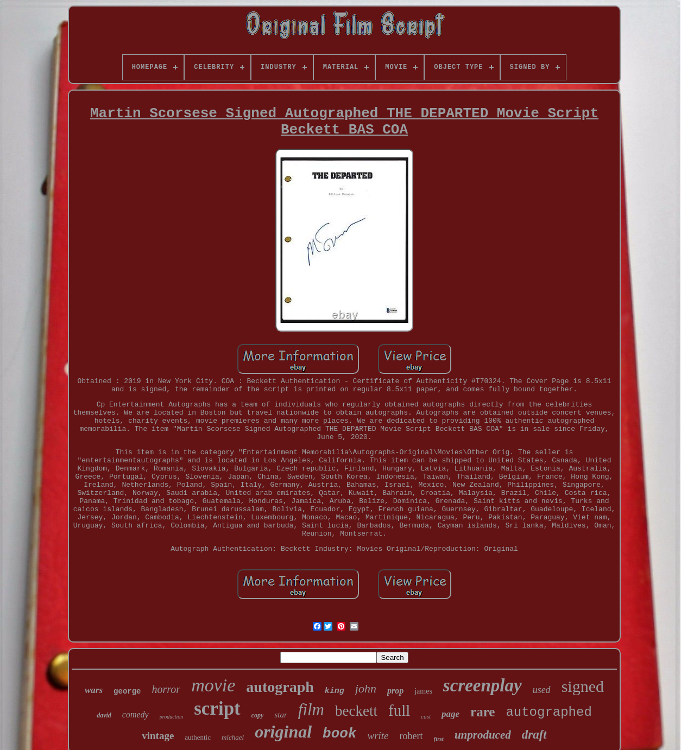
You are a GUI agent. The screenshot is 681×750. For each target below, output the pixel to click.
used (542, 689)
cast (426, 716)
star (280, 714)
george (127, 691)
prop (395, 690)
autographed (548, 712)
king (334, 691)
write (378, 735)
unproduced (483, 734)
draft (534, 734)
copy (257, 715)
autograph (279, 686)
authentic (198, 737)
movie (213, 685)
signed (583, 686)
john (365, 688)
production (172, 717)
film (311, 709)
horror (166, 689)
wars (94, 690)
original (283, 731)
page (450, 714)
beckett (356, 711)
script (217, 708)
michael (233, 737)
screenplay (482, 685)
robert (411, 735)
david (104, 715)
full (399, 710)
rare (482, 711)
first (439, 738)
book (339, 734)
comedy (135, 714)
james (423, 691)
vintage (158, 735)
